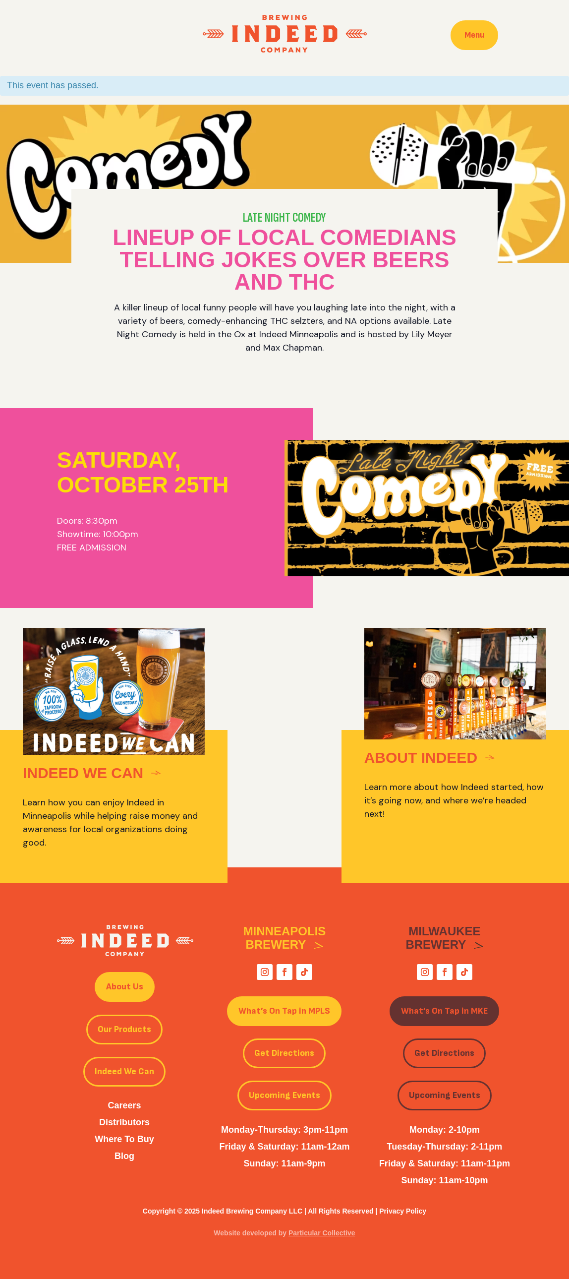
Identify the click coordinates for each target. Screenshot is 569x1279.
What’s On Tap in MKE (444, 1011)
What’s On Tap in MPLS (284, 1011)
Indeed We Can (124, 1071)
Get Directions (284, 1053)
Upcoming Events (284, 1095)
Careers (124, 1105)
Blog (124, 1156)
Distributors (124, 1122)
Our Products (124, 1029)
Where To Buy (124, 1139)
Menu (474, 35)
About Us (124, 986)
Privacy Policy (402, 1211)
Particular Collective (321, 1233)
